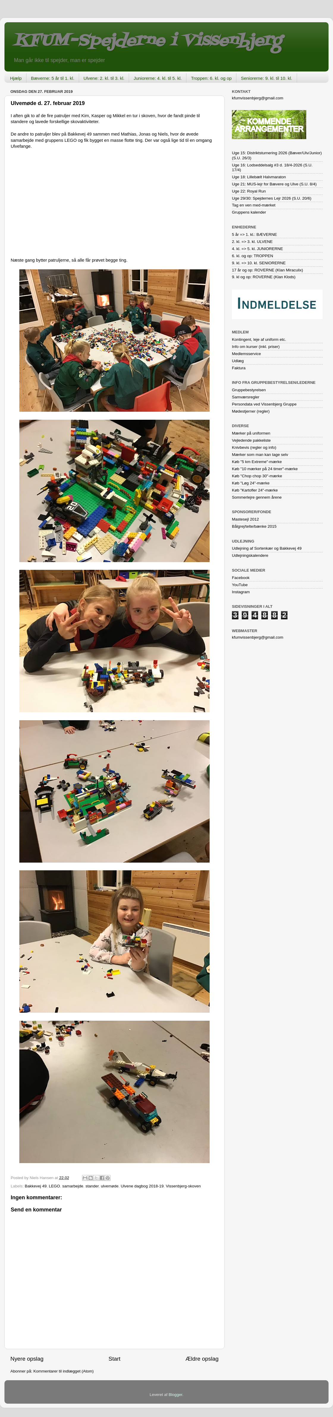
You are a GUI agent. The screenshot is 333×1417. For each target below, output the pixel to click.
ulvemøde (109, 1186)
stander (91, 1186)
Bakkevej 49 (36, 1186)
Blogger (175, 1394)
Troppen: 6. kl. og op (211, 78)
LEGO (54, 1186)
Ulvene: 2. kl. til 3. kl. (104, 78)
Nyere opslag (26, 1359)
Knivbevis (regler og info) (254, 447)
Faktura (239, 368)
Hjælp (16, 78)
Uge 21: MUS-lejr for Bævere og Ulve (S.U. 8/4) (274, 184)
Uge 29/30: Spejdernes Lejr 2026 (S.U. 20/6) (271, 198)
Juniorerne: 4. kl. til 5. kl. (157, 78)
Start (114, 1359)
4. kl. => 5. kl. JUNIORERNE (257, 248)
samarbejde (72, 1186)
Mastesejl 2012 (245, 519)
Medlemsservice (246, 354)
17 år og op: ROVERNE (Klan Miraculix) (267, 270)
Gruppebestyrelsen (249, 390)
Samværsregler (245, 397)
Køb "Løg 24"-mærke (251, 483)
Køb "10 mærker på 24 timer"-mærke (265, 469)
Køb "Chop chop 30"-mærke (257, 476)
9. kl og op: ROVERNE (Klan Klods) (264, 277)
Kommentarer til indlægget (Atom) (63, 1371)
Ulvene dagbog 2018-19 (142, 1186)
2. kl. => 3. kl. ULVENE (252, 241)
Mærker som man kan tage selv (260, 454)
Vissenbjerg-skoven (183, 1186)
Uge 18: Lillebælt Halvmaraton (259, 177)
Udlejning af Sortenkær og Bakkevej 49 (266, 548)
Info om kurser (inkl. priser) (256, 346)
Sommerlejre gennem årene (257, 497)
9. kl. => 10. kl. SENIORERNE (259, 263)
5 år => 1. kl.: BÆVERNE (254, 234)
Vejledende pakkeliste (251, 440)
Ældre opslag (202, 1359)
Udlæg (238, 361)
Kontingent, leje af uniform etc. (259, 339)
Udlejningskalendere (250, 555)
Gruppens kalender (249, 212)
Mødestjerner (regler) (251, 411)
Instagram (241, 592)
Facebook (240, 577)
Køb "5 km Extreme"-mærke (257, 461)
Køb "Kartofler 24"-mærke (255, 490)
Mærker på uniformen (251, 433)
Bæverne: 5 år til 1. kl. (52, 78)
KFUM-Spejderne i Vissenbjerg (147, 41)
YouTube (240, 585)
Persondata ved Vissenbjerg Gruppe (264, 404)
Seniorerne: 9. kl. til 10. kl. (266, 78)
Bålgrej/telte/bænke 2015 (254, 526)
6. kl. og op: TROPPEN (252, 256)
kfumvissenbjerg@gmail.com (257, 98)
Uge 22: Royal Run (249, 191)
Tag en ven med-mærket (253, 205)
